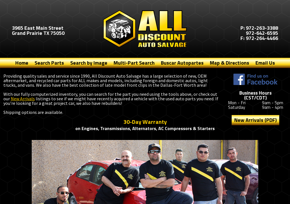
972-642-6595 (262, 33)
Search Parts (49, 63)
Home (21, 63)
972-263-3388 (262, 28)
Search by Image (88, 63)
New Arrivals (23, 98)
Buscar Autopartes (182, 63)
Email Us (265, 63)
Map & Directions (229, 63)
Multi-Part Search (134, 63)
